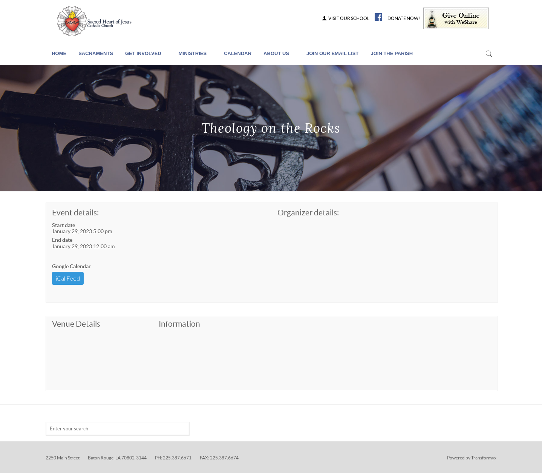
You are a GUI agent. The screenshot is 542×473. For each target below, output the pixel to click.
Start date (63, 225)
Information (179, 323)
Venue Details (76, 323)
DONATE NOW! (403, 18)
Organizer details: (308, 212)
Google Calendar (71, 266)
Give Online (456, 18)
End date (62, 240)
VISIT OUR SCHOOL (345, 18)
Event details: (75, 212)
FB (378, 17)
